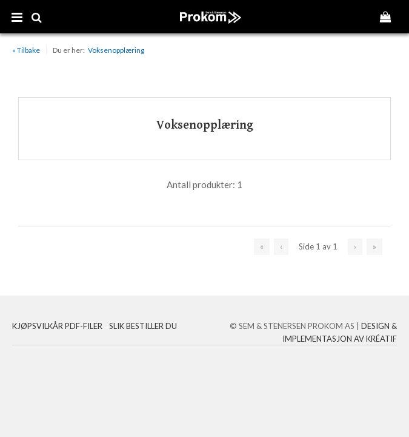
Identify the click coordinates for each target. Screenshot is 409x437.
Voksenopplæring (116, 50)
